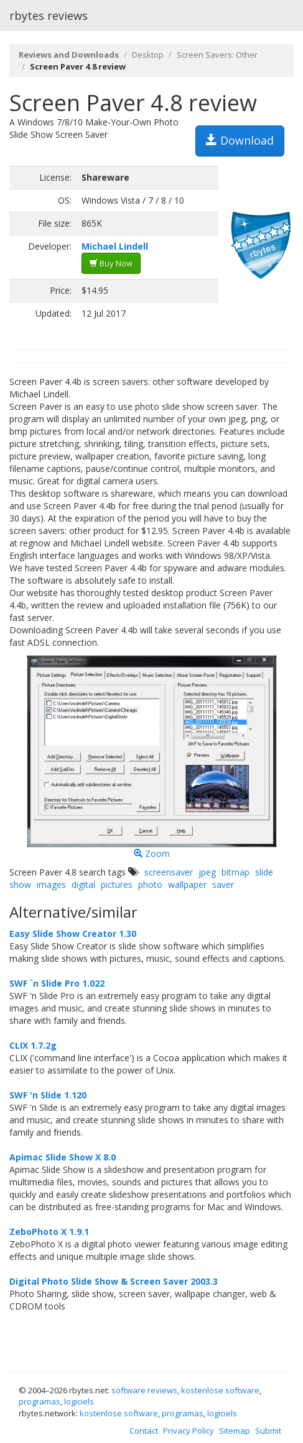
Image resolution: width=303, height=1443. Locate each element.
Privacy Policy (188, 1430)
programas (39, 1401)
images (51, 884)
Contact (143, 1430)
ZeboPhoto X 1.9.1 (49, 1231)
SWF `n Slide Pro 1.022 (57, 983)
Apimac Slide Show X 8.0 (62, 1157)
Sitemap (234, 1430)
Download (240, 140)
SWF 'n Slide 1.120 (47, 1095)
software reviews (144, 1390)
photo (150, 884)
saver (223, 884)
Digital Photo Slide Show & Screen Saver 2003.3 (113, 1281)
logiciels (79, 1401)
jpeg (207, 872)
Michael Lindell (115, 246)
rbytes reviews (48, 15)
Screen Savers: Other (217, 54)
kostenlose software (220, 1390)
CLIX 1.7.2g (33, 1045)
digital (83, 884)
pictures (117, 884)
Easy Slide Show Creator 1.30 (72, 933)
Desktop (148, 54)
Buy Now (111, 263)
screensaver (168, 872)
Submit (268, 1430)
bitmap (235, 872)
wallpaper (187, 884)
